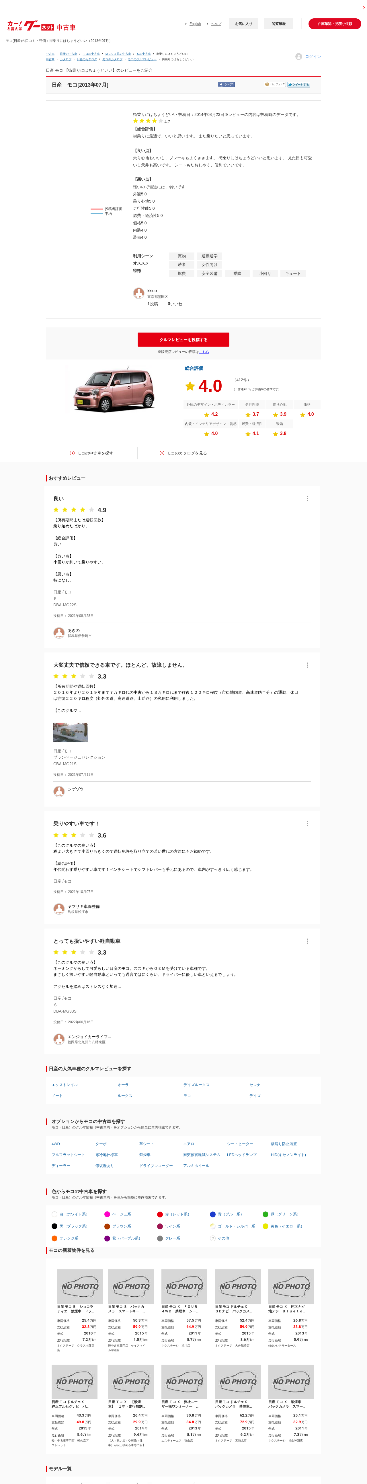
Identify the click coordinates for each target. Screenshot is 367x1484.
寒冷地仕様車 (106, 1155)
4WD (56, 1144)
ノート (57, 1095)
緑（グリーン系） (285, 1214)
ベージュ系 (121, 1214)
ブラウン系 (121, 1226)
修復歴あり (104, 1165)
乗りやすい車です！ (76, 824)
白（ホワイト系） (74, 1214)
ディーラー (61, 1165)
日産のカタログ (87, 59)
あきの (74, 630)
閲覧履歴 (279, 24)
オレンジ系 (69, 1238)
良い (58, 499)
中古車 (50, 53)
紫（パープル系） (127, 1238)
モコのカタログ (112, 59)
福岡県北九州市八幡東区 (87, 1042)
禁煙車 (145, 1155)
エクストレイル (65, 1085)
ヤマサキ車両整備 (84, 906)
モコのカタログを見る (187, 453)
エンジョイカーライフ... (89, 1036)
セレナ (255, 1085)
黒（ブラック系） (74, 1226)
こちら (204, 352)
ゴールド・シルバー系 (236, 1226)
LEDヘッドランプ (242, 1155)
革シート (146, 1144)
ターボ (101, 1144)
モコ (187, 1095)
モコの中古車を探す (95, 453)
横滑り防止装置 (284, 1144)
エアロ (188, 1144)
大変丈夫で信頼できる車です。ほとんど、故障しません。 (120, 665)
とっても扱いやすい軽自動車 (86, 941)
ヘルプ (216, 24)
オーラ (123, 1085)
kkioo (152, 290)
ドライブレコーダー (156, 1165)
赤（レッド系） (178, 1214)
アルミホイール (196, 1165)
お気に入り (243, 24)
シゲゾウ (76, 789)
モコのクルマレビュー (142, 59)
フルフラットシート (68, 1155)
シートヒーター (240, 1144)
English (195, 24)
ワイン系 (172, 1226)
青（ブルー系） (231, 1214)
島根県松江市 (78, 912)
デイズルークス (197, 1085)
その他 (223, 1238)
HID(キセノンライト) (288, 1155)
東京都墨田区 (157, 297)
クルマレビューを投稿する (183, 339)
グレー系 (172, 1238)
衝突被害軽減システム (201, 1155)
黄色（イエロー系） (287, 1226)
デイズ (255, 1095)
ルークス (125, 1095)
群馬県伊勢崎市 (80, 636)
